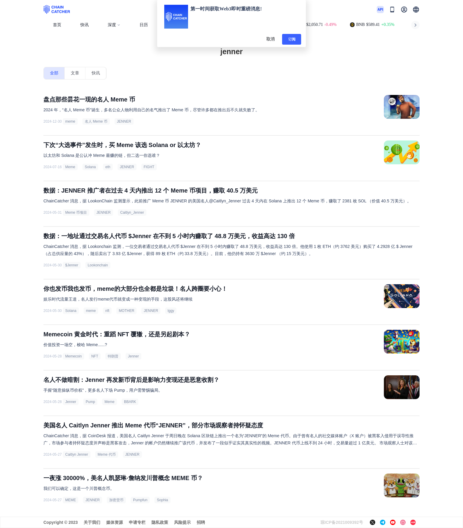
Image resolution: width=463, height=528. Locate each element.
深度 (114, 25)
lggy (171, 311)
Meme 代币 (107, 454)
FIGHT (149, 167)
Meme (70, 167)
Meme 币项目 (76, 212)
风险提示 (182, 522)
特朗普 (113, 356)
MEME (70, 500)
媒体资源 (114, 522)
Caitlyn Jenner (76, 454)
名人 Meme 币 (96, 121)
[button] (416, 9)
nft (107, 311)
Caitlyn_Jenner (132, 212)
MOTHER (126, 311)
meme (70, 121)
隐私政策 (159, 522)
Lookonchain (98, 265)
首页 (57, 25)
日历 (144, 25)
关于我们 (92, 522)
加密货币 (116, 500)
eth (107, 167)
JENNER (124, 121)
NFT (94, 356)
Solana (90, 167)
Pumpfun (140, 500)
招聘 (201, 522)
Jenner (133, 356)
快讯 (84, 25)
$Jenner (71, 265)
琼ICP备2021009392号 (341, 522)
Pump (90, 402)
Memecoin (73, 356)
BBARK (130, 402)
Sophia (162, 500)
